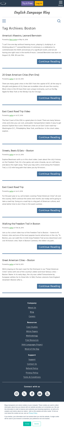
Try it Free (27, 3)
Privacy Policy (33, 413)
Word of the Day (32, 349)
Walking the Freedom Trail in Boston (21, 224)
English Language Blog (32, 12)
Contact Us (32, 364)
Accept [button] (27, 424)
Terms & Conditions (32, 377)
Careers (32, 316)
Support (32, 359)
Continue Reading (49, 61)
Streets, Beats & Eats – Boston (18, 150)
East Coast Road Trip (13, 187)
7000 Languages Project (32, 344)
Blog (32, 312)
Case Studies (32, 327)
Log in (39, 3)
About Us (32, 308)
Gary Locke (13, 39)
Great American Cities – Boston (18, 260)
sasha (11, 79)
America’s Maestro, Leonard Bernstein (22, 35)
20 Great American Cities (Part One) (20, 75)
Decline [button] (36, 424)
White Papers (32, 331)
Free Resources (32, 340)
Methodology (32, 336)
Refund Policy (32, 368)
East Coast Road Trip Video (16, 111)
